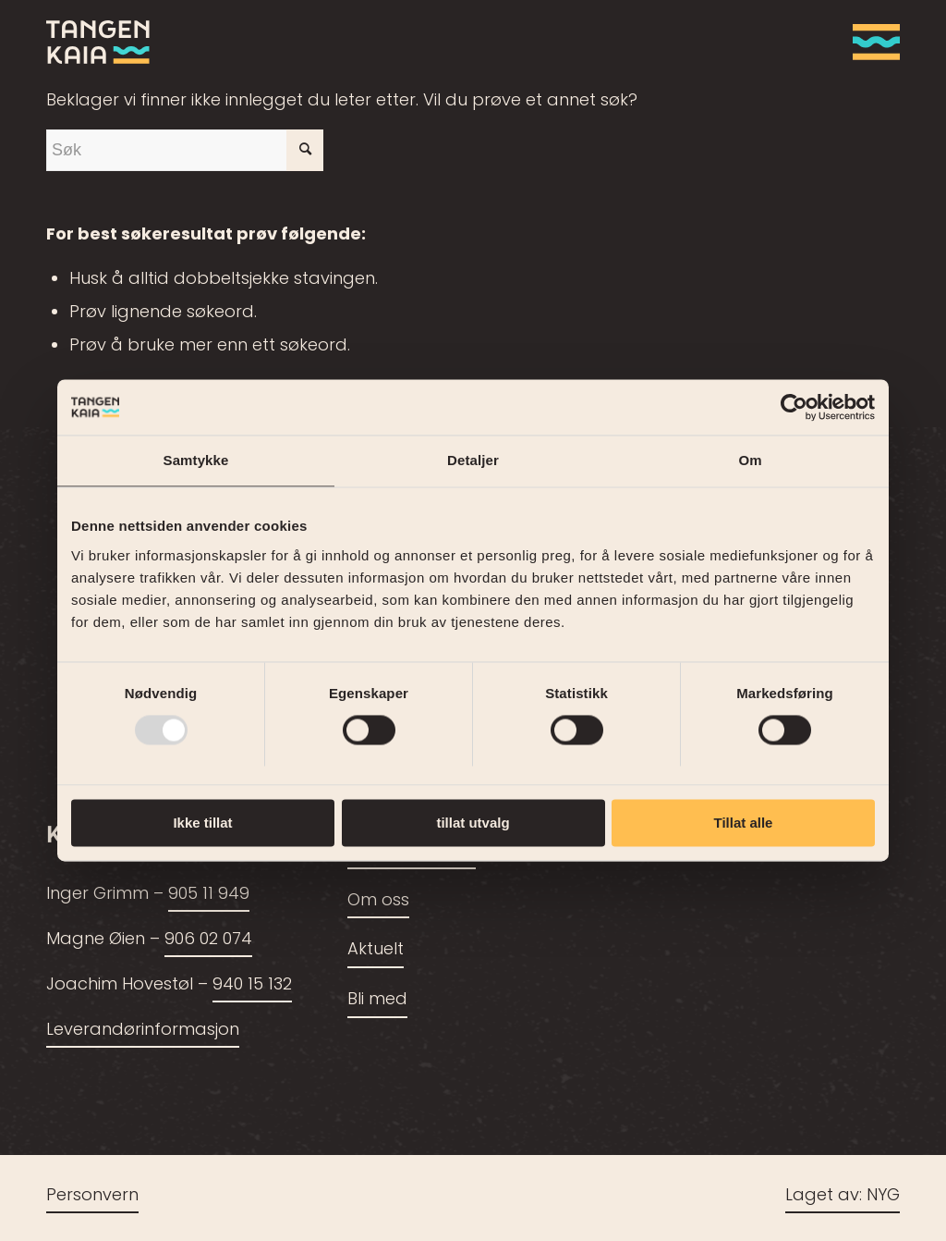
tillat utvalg (472, 822)
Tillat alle (743, 822)
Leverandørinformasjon (142, 1030)
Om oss (378, 901)
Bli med (377, 1000)
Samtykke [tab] (196, 460)
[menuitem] (870, 41)
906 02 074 (208, 940)
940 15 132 (252, 985)
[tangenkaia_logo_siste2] (98, 41)
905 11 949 (208, 894)
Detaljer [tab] (473, 460)
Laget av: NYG (842, 1196)
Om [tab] (749, 460)
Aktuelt (375, 950)
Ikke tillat (202, 822)
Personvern (92, 1196)
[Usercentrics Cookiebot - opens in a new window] (794, 407)
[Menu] (870, 41)
